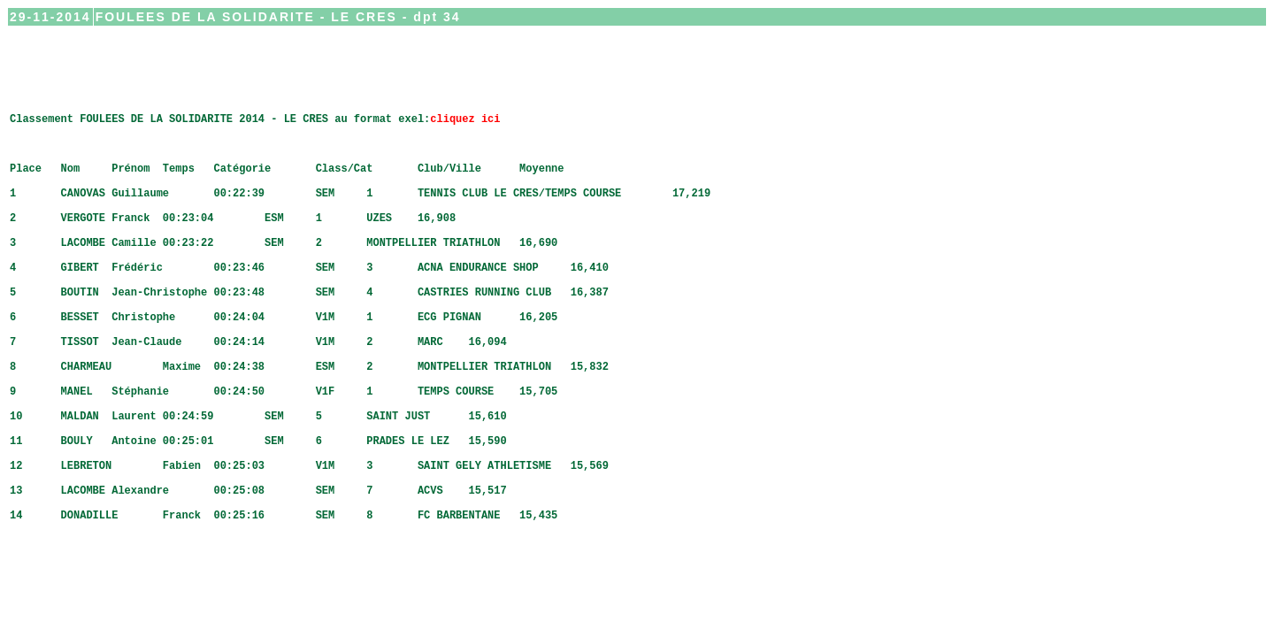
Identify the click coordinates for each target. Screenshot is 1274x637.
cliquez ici (465, 136)
